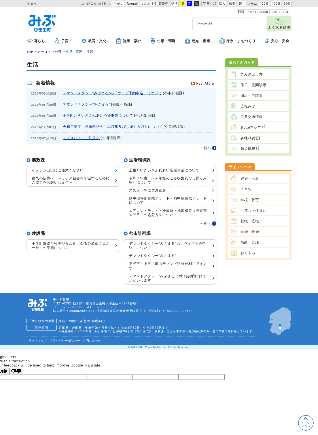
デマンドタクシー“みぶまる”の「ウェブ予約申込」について (112, 93)
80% (287, 3)
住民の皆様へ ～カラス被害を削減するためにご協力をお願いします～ (71, 180)
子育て (63, 41)
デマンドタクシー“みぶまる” (86, 104)
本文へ (32, 3)
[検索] (216, 23)
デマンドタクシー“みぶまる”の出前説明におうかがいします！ (167, 278)
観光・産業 (197, 41)
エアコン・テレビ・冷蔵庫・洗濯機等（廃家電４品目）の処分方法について (168, 212)
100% (276, 3)
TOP (29, 51)
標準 (174, 3)
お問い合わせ (92, 340)
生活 (90, 51)
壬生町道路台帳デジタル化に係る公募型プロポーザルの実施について (71, 245)
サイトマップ (38, 340)
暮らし (36, 41)
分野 (58, 51)
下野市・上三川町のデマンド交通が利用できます (168, 265)
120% (264, 3)
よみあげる (149, 3)
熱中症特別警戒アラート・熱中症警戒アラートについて (168, 200)
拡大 (222, 3)
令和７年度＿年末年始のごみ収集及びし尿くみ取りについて (113, 126)
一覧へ (205, 148)
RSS (199, 83)
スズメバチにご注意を (81, 137)
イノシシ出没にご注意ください (58, 170)
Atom (209, 83)
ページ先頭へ (306, 424)
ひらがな (116, 3)
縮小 (242, 3)
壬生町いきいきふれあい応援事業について (98, 115)
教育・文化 (94, 41)
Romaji (132, 3)
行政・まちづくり (237, 41)
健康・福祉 (128, 41)
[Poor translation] (16, 371)
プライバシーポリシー (65, 340)
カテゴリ (44, 51)
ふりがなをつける (94, 3)
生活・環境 (163, 41)
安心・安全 (277, 41)
